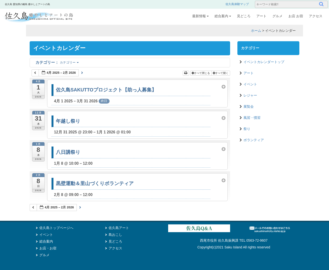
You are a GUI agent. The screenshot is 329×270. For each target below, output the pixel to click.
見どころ (244, 16)
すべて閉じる (201, 73)
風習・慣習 (251, 118)
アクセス (315, 16)
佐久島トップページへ (56, 228)
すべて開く (221, 73)
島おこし (115, 235)
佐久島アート (119, 228)
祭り (246, 129)
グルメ (277, 16)
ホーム (256, 31)
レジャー (250, 95)
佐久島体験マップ (237, 4)
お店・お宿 (47, 248)
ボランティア (253, 140)
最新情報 (200, 16)
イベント (250, 84)
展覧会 (248, 106)
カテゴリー (57, 62)
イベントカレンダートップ (263, 62)
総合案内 (223, 16)
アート (261, 16)
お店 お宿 (295, 16)
